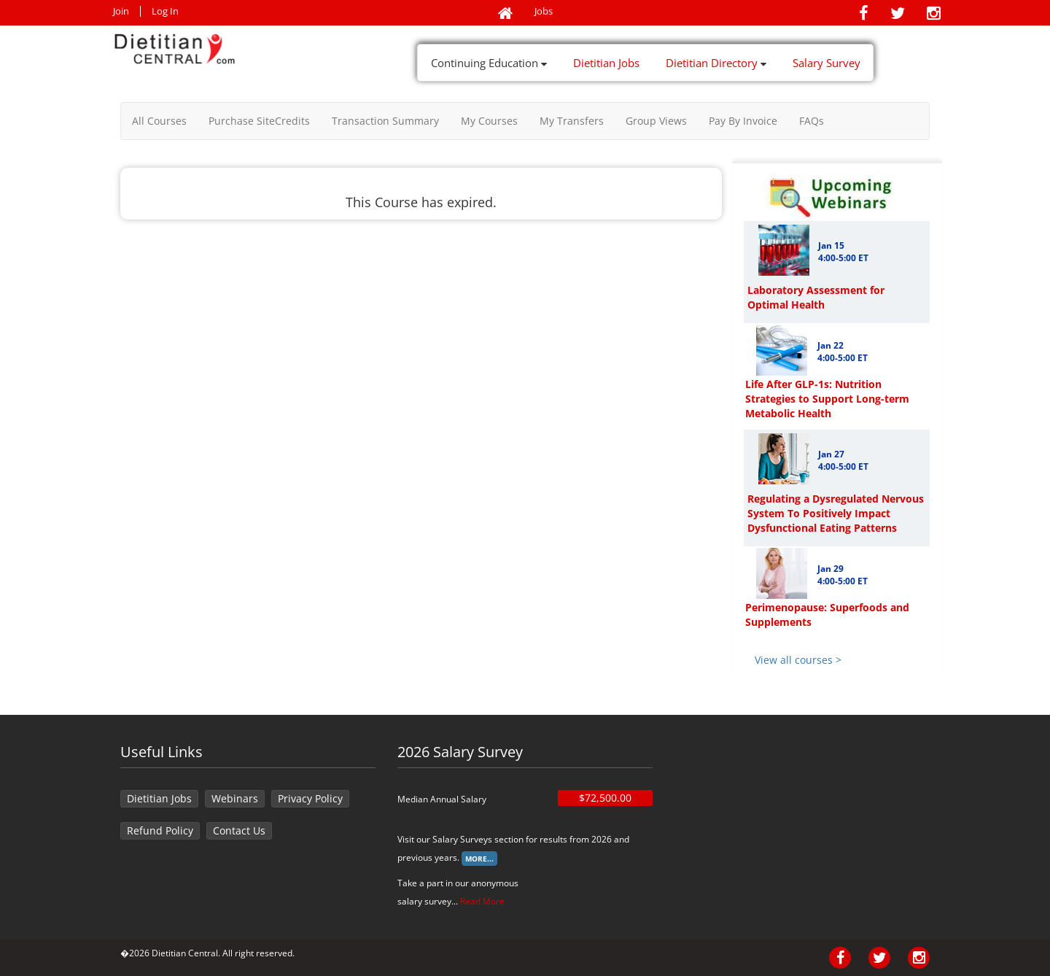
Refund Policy (160, 830)
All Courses (159, 121)
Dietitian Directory (716, 62)
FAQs (811, 121)
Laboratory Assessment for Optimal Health (815, 297)
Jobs (543, 11)
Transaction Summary (385, 121)
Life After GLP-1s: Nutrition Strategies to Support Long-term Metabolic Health (827, 398)
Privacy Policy (310, 798)
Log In (165, 11)
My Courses (489, 121)
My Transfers (572, 121)
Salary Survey (826, 62)
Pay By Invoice (743, 121)
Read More (482, 901)
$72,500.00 (605, 798)
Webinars (234, 798)
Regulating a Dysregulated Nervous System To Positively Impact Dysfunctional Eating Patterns (835, 513)
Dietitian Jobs (606, 62)
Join (121, 11)
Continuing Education (489, 62)
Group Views (656, 121)
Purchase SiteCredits (259, 121)
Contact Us (239, 830)
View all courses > (798, 660)
